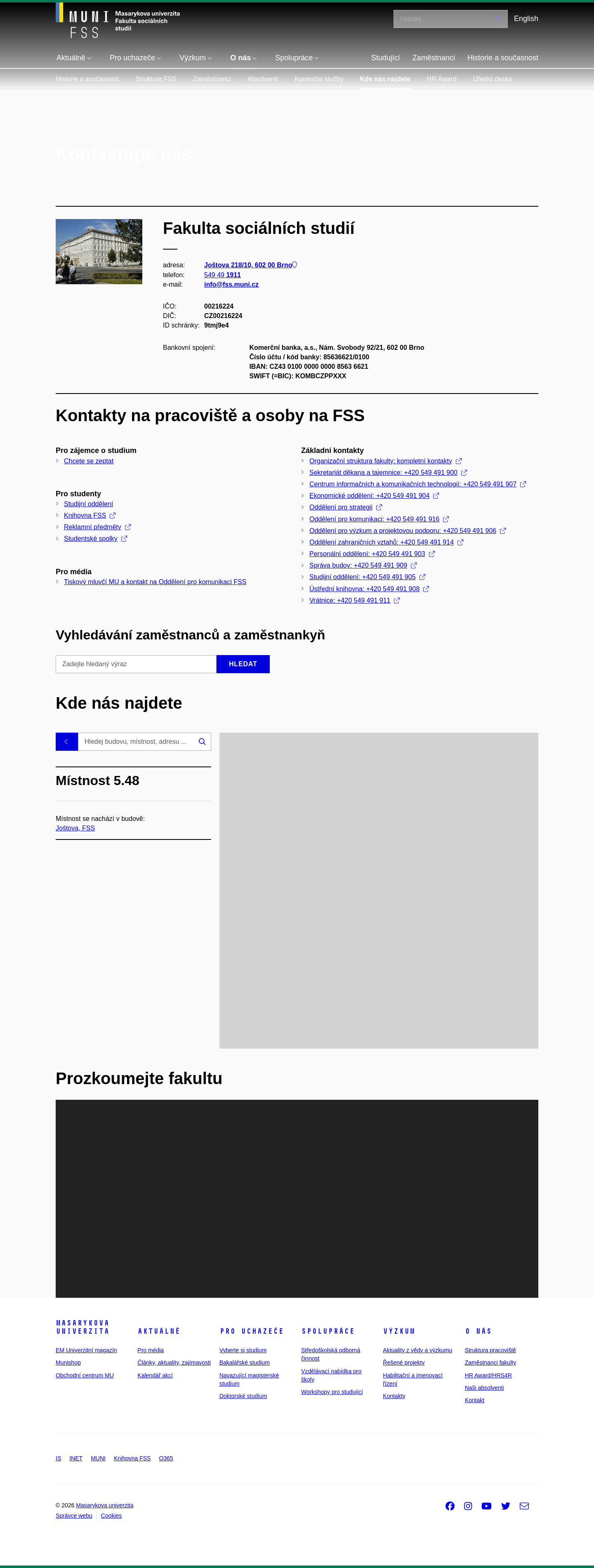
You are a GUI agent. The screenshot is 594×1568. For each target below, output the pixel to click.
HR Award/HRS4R (488, 1375)
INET (75, 1458)
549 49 (222, 274)
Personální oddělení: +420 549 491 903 (372, 553)
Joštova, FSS (75, 827)
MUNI (98, 1458)
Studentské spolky (95, 538)
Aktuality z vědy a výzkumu (417, 1350)
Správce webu (74, 1515)
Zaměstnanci (433, 58)
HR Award (442, 79)
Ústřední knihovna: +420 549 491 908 (369, 588)
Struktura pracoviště (490, 1350)
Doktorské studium (243, 1396)
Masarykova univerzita (82, 1327)
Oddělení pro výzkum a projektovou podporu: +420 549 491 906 (407, 530)
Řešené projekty (403, 1362)
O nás (478, 1331)
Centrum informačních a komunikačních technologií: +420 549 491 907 (417, 484)
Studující (385, 58)
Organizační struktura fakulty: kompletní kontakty (385, 461)
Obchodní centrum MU (85, 1375)
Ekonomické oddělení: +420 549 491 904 (374, 495)
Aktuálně (158, 1331)
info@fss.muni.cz (231, 284)
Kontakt (474, 1400)
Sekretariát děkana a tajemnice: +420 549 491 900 (388, 472)
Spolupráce (328, 1331)
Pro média (150, 1350)
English (526, 18)
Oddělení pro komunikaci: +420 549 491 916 (379, 519)
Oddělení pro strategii (345, 507)
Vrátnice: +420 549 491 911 (354, 600)
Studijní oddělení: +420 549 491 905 (367, 576)
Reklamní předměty (97, 527)
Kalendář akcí (155, 1375)
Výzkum (399, 1331)
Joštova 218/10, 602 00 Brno (250, 265)
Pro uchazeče (251, 1331)
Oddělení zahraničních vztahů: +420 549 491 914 (386, 542)
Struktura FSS (156, 79)
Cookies (111, 1515)
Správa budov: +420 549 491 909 (363, 565)
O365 (166, 1458)
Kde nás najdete (385, 79)
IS (58, 1458)
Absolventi (263, 79)
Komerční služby (319, 79)
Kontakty (394, 1396)
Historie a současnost (502, 58)
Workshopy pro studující (332, 1392)
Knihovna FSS (90, 515)
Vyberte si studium (243, 1350)
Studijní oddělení (88, 503)
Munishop (68, 1362)
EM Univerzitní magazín (86, 1350)
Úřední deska (492, 79)
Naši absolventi (484, 1387)
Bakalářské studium (244, 1362)
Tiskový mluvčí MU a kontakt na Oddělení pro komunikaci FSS (155, 581)
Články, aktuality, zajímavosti (174, 1362)
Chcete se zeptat (88, 461)
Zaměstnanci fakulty (490, 1362)
